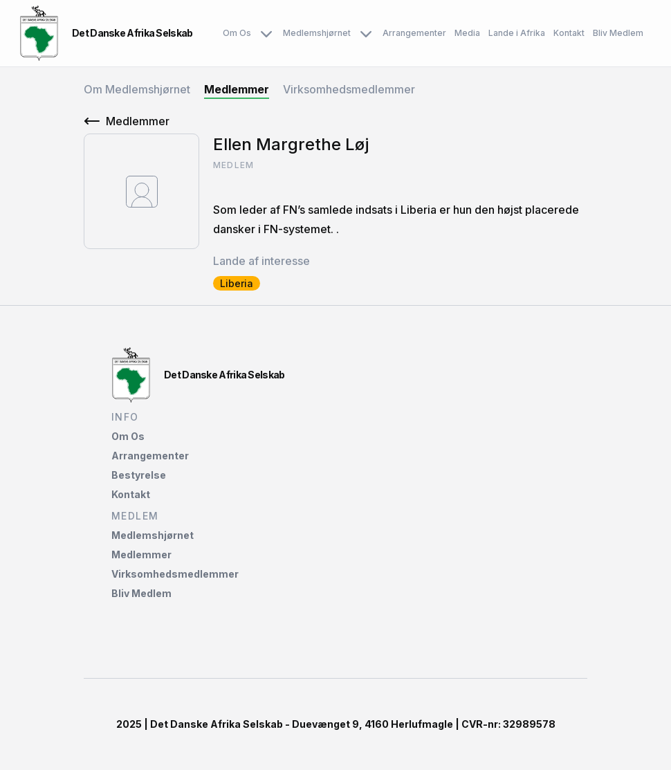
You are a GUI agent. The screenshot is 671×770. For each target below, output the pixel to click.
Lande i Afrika (516, 33)
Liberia (236, 283)
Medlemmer (236, 89)
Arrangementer (414, 33)
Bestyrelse (138, 475)
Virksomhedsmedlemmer (349, 89)
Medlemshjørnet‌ (152, 535)
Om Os (249, 33)
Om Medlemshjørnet (137, 89)
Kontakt (569, 33)
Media (467, 33)
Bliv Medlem (618, 33)
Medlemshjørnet (328, 33)
